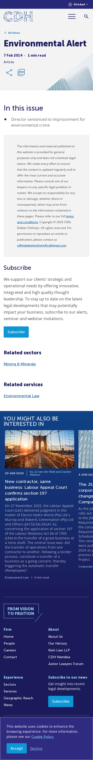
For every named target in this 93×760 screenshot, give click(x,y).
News (8, 705)
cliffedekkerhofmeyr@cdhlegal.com (41, 245)
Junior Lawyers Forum (66, 664)
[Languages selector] (78, 4)
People (9, 643)
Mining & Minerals (20, 364)
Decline (36, 748)
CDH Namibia (59, 657)
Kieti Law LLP (59, 650)
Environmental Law (21, 395)
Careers (10, 650)
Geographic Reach (18, 698)
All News (14, 33)
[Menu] (73, 16)
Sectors (10, 684)
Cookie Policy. (42, 737)
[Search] (86, 16)
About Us (55, 637)
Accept (16, 748)
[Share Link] (9, 73)
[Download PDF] (21, 73)
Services (10, 691)
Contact (10, 657)
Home (9, 637)
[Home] (18, 17)
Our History (57, 643)
